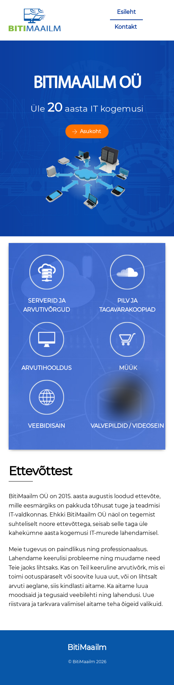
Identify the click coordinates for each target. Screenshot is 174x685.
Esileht (126, 12)
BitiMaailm (84, 661)
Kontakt (126, 27)
